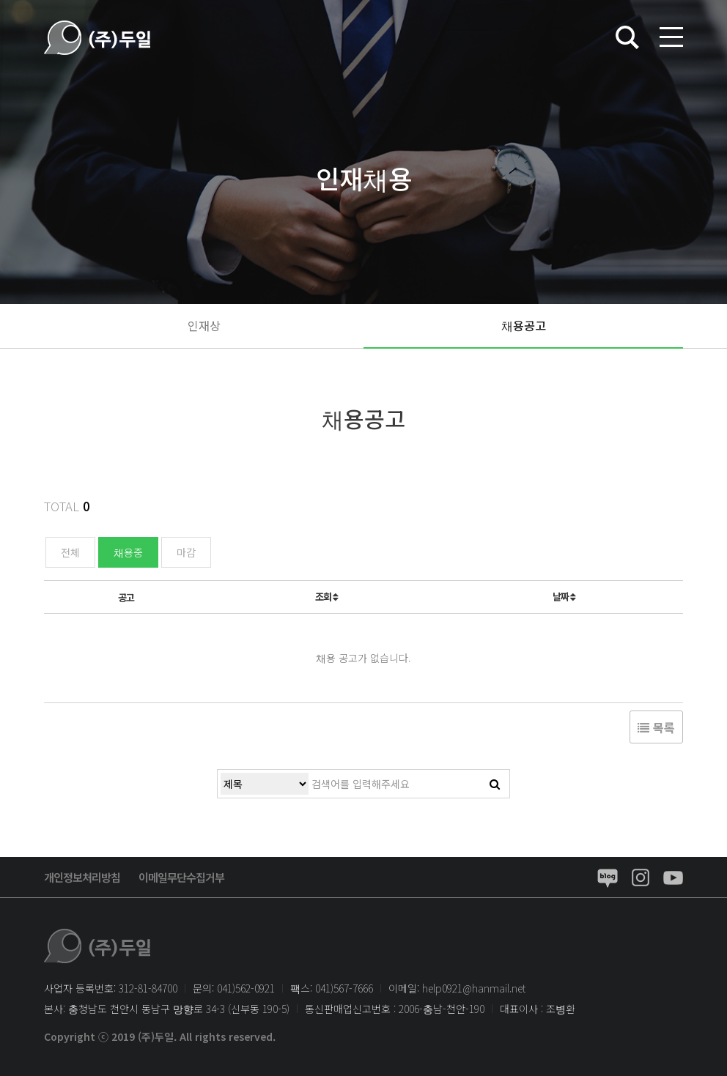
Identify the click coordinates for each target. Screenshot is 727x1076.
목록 (656, 727)
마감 (186, 552)
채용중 (128, 552)
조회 (326, 597)
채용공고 (523, 325)
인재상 (204, 325)
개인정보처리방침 (82, 877)
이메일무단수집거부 (181, 877)
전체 (70, 552)
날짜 (564, 597)
